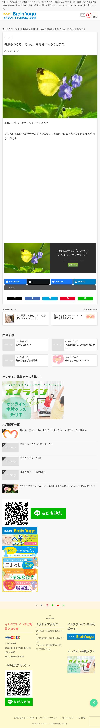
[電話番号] (88, 15)
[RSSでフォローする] (64, 605)
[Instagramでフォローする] (47, 605)
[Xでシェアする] (14, 298)
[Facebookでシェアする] (32, 298)
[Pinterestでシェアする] (67, 298)
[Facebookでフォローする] (42, 605)
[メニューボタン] (95, 15)
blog (9, 37)
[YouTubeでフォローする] (58, 605)
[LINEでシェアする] (85, 298)
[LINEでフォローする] (53, 605)
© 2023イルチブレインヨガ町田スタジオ (50, 724)
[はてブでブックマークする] (50, 298)
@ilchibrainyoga (73, 260)
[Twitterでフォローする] (36, 605)
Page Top (50, 616)
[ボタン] (82, 16)
